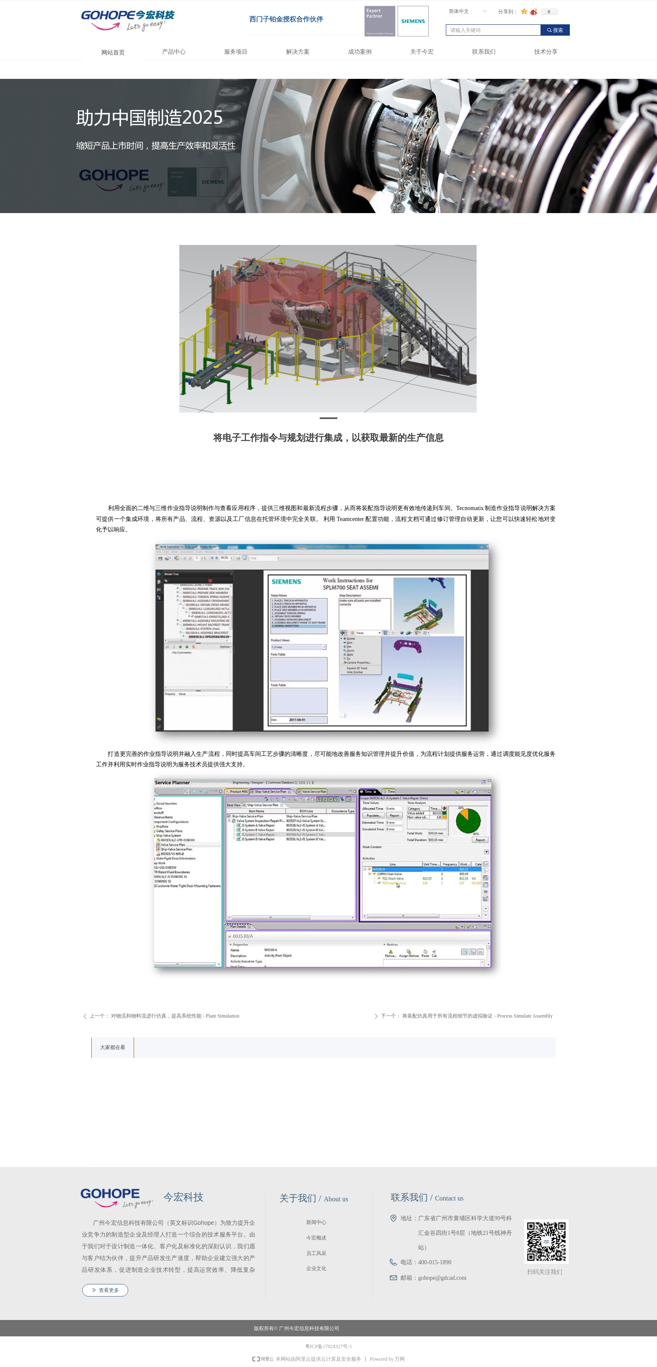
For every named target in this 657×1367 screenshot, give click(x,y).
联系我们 (484, 52)
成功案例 (360, 52)
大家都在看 (112, 1047)
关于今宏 (422, 52)
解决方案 (298, 52)
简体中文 (459, 11)
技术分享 (546, 52)
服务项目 (236, 52)
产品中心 (174, 52)
